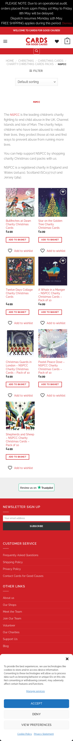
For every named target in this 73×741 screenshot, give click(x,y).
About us (8, 597)
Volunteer (9, 625)
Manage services (35, 691)
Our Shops (9, 604)
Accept (36, 703)
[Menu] (5, 41)
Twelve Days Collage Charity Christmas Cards (19, 293)
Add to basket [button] (17, 239)
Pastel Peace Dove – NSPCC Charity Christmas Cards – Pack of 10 (51, 367)
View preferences (36, 725)
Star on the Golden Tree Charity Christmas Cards (50, 224)
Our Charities (11, 632)
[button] (67, 659)
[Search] (36, 51)
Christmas (26, 60)
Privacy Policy (12, 569)
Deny (36, 714)
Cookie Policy (24, 734)
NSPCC (15, 114)
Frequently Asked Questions (20, 555)
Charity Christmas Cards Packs (30, 64)
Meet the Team (12, 611)
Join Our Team (12, 618)
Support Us (10, 639)
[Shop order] (36, 82)
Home (10, 60)
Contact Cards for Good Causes (23, 575)
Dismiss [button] (67, 23)
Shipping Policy (13, 562)
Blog (6, 646)
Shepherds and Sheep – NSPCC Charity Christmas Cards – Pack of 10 (20, 440)
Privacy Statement (44, 734)
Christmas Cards (50, 60)
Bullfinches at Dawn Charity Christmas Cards (18, 224)
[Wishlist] (57, 41)
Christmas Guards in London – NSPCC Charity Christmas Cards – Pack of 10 (19, 367)
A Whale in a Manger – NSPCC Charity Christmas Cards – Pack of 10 (51, 295)
